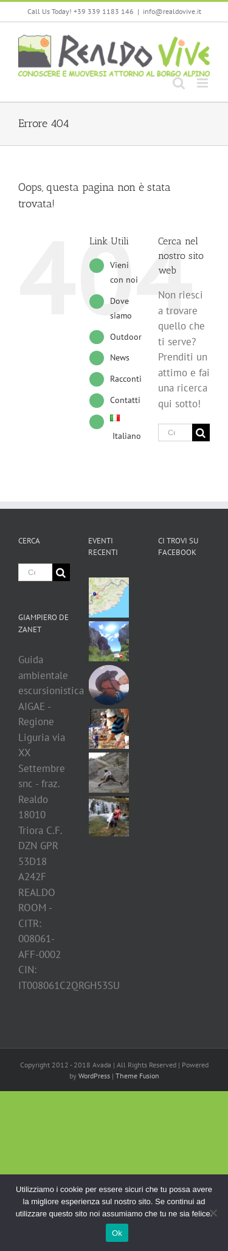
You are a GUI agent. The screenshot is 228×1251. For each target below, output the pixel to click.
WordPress (94, 1075)
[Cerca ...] (175, 432)
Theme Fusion (137, 1075)
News (120, 357)
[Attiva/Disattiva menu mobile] (203, 83)
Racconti (126, 378)
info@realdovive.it (172, 11)
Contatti (125, 400)
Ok (117, 1233)
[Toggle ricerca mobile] (179, 83)
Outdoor (126, 336)
